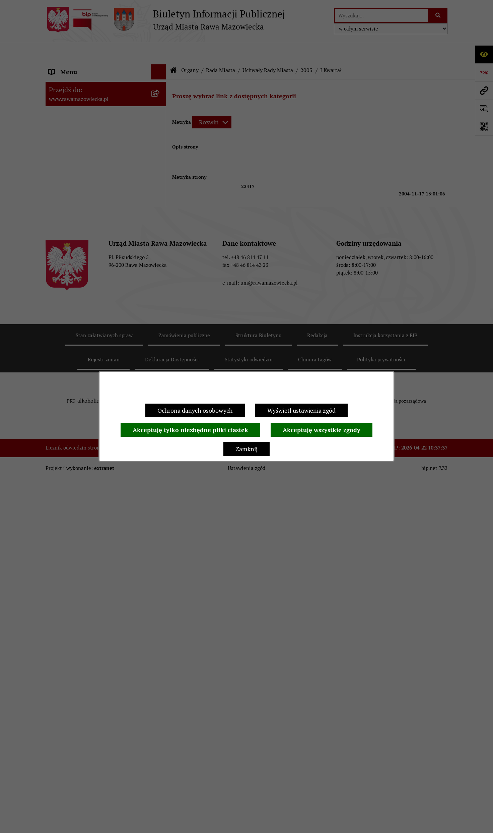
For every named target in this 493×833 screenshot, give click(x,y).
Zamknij (246, 449)
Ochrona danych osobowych (195, 410)
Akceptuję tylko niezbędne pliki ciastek (190, 430)
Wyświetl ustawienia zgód (301, 410)
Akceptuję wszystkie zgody (321, 430)
